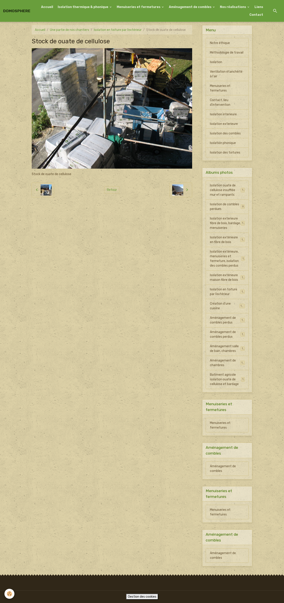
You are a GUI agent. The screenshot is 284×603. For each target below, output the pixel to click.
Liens (258, 7)
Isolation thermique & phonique (83, 7)
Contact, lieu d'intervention (220, 102)
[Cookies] (9, 594)
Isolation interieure (223, 114)
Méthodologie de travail (226, 52)
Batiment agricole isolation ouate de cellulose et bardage (227, 379)
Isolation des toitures (225, 152)
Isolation (216, 62)
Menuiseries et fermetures (139, 7)
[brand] (16, 11)
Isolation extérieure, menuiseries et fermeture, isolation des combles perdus (227, 259)
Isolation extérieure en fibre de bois (227, 240)
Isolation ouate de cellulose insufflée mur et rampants (227, 190)
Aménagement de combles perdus (227, 320)
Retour (112, 190)
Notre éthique (220, 43)
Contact (256, 15)
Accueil (47, 7)
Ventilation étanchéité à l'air (226, 74)
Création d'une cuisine (227, 306)
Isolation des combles (225, 133)
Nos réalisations (233, 7)
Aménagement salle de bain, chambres (227, 348)
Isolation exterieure (224, 124)
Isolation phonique (223, 143)
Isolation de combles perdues (227, 206)
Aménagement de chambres (227, 363)
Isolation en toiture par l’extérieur (118, 30)
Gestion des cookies (142, 597)
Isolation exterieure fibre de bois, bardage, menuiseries (227, 223)
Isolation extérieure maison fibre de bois (227, 277)
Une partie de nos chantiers (69, 30)
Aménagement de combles (190, 7)
